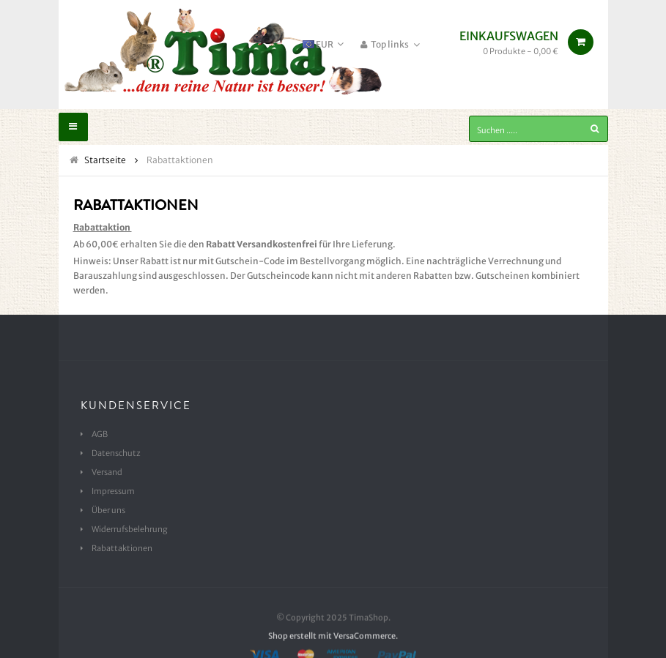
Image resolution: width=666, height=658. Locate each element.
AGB (100, 434)
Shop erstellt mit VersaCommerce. (333, 650)
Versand (107, 472)
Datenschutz (116, 453)
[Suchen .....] (538, 129)
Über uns (108, 510)
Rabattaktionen (122, 548)
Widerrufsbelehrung (130, 529)
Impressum (113, 491)
